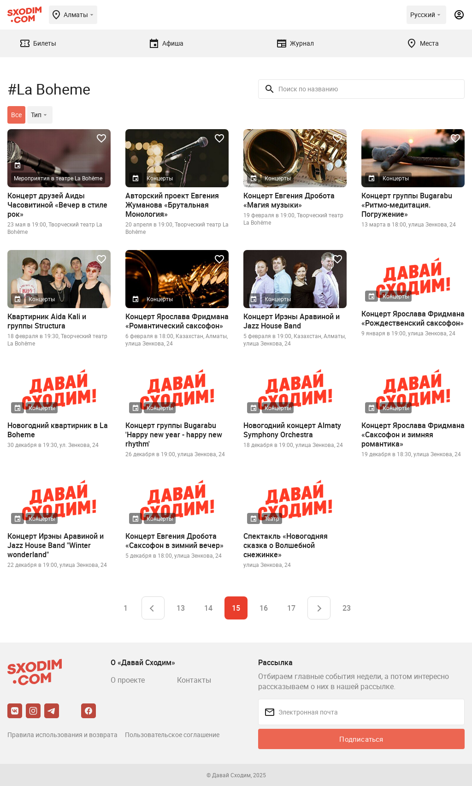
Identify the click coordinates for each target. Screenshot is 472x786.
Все (16, 114)
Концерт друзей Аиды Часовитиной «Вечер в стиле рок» (57, 205)
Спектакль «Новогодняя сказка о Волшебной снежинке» (285, 545)
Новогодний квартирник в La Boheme (57, 430)
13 (181, 608)
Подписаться (361, 739)
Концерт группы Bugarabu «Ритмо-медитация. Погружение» (406, 205)
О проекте (128, 680)
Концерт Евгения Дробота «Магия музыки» (289, 200)
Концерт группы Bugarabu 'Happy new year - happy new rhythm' (173, 434)
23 (346, 608)
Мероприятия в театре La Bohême (58, 178)
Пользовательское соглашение (172, 734)
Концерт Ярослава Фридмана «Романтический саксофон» (177, 321)
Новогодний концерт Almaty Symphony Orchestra (292, 430)
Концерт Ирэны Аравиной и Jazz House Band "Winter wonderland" (55, 545)
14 (208, 608)
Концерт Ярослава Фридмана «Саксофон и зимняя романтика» (413, 434)
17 (291, 608)
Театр (272, 518)
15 (236, 608)
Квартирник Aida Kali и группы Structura (46, 321)
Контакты (194, 680)
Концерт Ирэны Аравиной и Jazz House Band (291, 321)
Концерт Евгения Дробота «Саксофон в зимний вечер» (174, 540)
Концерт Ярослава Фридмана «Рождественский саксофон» (413, 318)
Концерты (160, 178)
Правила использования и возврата (62, 734)
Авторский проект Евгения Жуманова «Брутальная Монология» (172, 205)
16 (264, 608)
